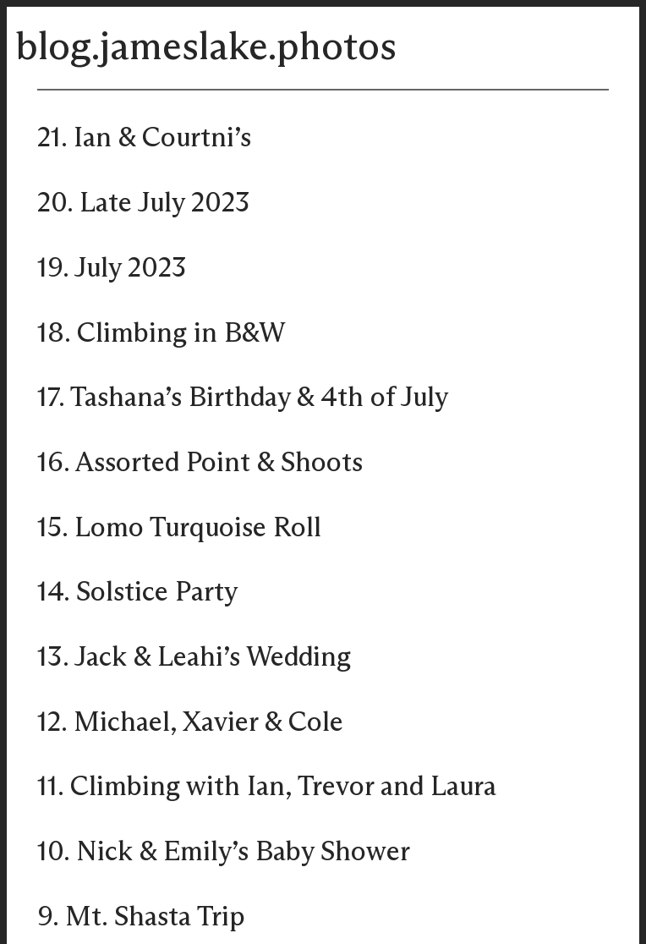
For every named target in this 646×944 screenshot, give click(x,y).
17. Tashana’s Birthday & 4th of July (242, 398)
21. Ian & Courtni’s (144, 138)
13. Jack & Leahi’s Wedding (194, 658)
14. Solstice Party (137, 592)
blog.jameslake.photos (206, 48)
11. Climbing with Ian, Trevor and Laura (266, 787)
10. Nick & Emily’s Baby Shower (223, 852)
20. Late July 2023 (143, 203)
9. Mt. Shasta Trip (141, 917)
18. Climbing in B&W (161, 334)
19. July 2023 (112, 269)
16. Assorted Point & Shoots (200, 463)
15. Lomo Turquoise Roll (179, 528)
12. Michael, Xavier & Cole (190, 723)
